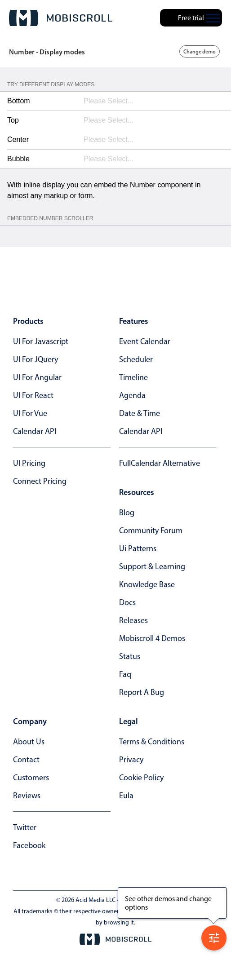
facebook (29, 845)
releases (133, 620)
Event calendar (144, 341)
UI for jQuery (35, 359)
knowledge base (147, 584)
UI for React (33, 395)
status (129, 656)
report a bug (141, 692)
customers (31, 778)
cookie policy (141, 778)
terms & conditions (151, 742)
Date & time (139, 413)
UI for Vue (30, 413)
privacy (131, 760)
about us (28, 742)
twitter (24, 827)
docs (127, 602)
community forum (150, 530)
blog (126, 512)
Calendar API (34, 431)
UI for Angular (37, 377)
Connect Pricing (40, 481)
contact (26, 760)
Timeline (133, 377)
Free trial (191, 17)
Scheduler (136, 359)
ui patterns (137, 548)
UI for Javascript (40, 341)
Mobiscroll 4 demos (152, 638)
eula (126, 795)
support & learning (152, 566)
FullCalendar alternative (159, 463)
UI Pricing (29, 463)
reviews (26, 795)
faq (125, 674)
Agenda (132, 395)
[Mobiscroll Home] (60, 18)
